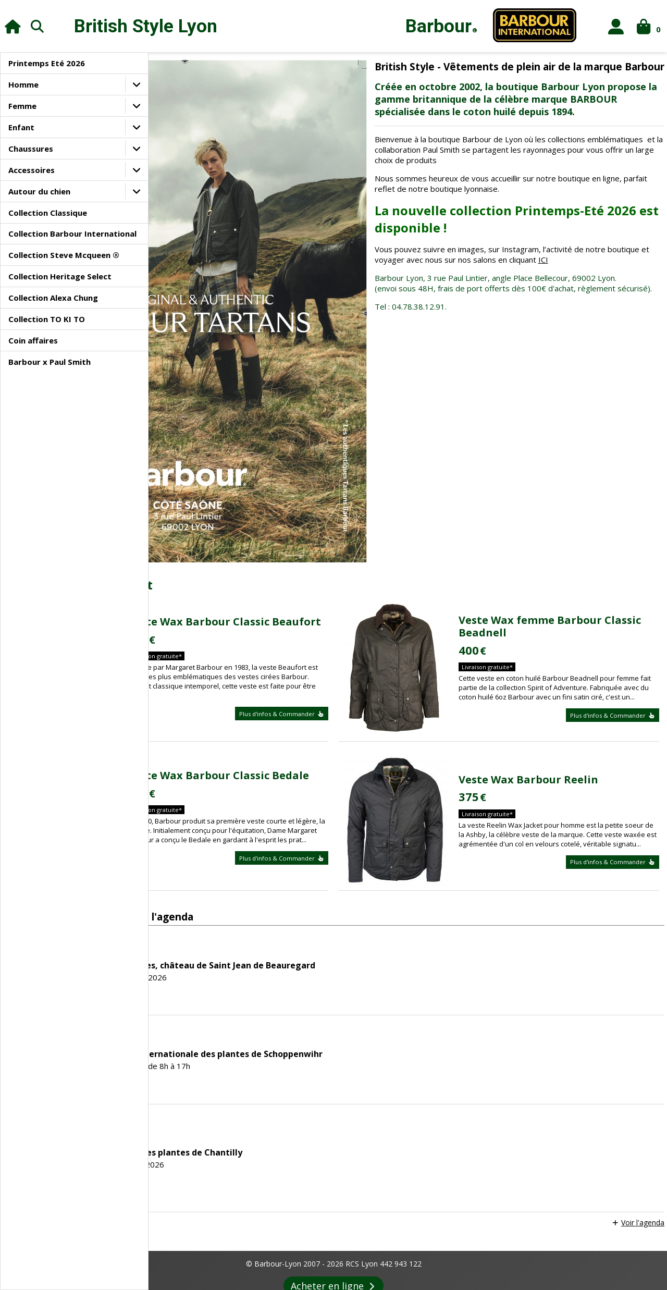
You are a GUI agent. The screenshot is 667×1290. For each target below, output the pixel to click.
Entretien (441, 1270)
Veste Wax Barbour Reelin (577, 637)
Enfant (21, 127)
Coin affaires (33, 340)
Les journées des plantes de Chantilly (318, 1007)
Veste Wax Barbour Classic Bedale (325, 632)
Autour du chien (39, 191)
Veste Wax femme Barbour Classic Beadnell (578, 496)
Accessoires (31, 170)
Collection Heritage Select (60, 276)
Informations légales (155, 1247)
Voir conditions (415, 1163)
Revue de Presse (358, 1270)
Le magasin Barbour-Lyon (178, 1270)
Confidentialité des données (417, 1247)
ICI (476, 296)
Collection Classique (47, 212)
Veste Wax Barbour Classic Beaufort (325, 496)
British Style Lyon (145, 26)
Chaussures (30, 148)
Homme (23, 84)
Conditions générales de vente (246, 1247)
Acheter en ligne (334, 1141)
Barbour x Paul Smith (49, 362)
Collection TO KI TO (46, 319)
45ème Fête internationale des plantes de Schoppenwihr (358, 909)
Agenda (306, 1270)
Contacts (529, 1247)
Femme (22, 106)
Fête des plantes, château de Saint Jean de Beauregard (354, 820)
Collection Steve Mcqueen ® (63, 255)
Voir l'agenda (640, 1078)
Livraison (487, 1247)
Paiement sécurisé (333, 1247)
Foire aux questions (498, 1270)
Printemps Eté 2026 (46, 63)
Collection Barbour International (72, 233)
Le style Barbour (255, 1270)
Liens (405, 1270)
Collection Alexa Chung (53, 297)
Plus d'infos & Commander (357, 595)
